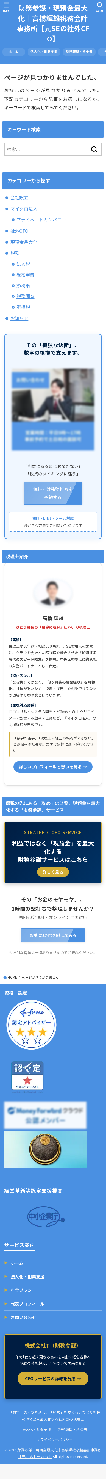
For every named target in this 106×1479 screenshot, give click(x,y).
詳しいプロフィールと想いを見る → (53, 766)
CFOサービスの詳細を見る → (53, 1378)
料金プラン (18, 1290)
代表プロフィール (24, 1303)
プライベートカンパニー (41, 219)
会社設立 (19, 197)
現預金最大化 (23, 242)
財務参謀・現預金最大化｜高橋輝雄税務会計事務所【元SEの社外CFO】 (53, 23)
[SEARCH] (100, 7)
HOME (12, 977)
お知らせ (19, 318)
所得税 (23, 307)
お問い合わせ (20, 1317)
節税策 (23, 285)
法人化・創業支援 (43, 51)
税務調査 (25, 296)
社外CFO (19, 230)
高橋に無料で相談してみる (53, 935)
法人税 (23, 264)
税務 (14, 253)
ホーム (17, 51)
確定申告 (25, 274)
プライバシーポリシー (54, 1439)
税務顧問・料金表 (79, 51)
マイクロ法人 (23, 208)
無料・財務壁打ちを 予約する (53, 493)
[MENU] (6, 7)
